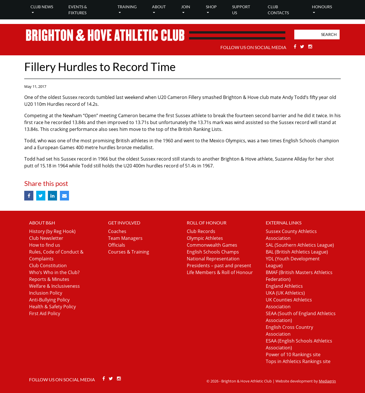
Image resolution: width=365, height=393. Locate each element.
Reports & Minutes (49, 279)
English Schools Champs (213, 252)
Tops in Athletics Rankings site (298, 361)
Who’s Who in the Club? (54, 272)
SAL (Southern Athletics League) (300, 245)
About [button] (159, 6)
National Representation (213, 259)
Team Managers (125, 238)
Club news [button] (42, 6)
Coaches (117, 231)
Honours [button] (322, 6)
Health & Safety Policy (52, 306)
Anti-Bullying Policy (49, 300)
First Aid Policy (44, 313)
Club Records (201, 231)
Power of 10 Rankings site (293, 354)
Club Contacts (278, 9)
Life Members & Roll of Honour (220, 272)
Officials (116, 245)
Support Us (241, 9)
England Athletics (284, 286)
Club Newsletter (46, 238)
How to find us (44, 245)
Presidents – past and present (219, 265)
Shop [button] (211, 6)
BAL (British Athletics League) (297, 252)
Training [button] (127, 6)
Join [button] (185, 6)
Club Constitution (48, 265)
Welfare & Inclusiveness (54, 286)
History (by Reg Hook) (52, 231)
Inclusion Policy (45, 293)
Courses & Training (128, 252)
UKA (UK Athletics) (285, 293)
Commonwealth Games (212, 245)
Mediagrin (327, 381)
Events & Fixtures (77, 9)
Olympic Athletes (205, 238)
